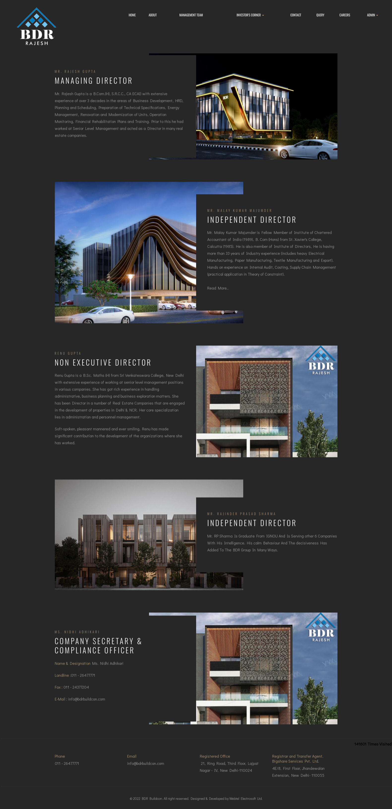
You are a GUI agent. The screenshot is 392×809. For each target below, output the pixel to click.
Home (132, 14)
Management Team (191, 14)
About (153, 14)
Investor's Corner (250, 14)
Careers (344, 14)
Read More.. (218, 290)
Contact (295, 14)
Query (320, 14)
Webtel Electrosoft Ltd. (246, 798)
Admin (372, 14)
